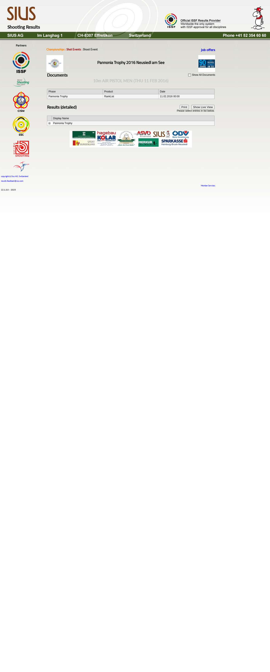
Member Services (208, 185)
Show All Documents (203, 74)
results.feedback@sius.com (12, 181)
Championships (55, 49)
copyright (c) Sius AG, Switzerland (14, 176)
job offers (208, 50)
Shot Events (73, 49)
